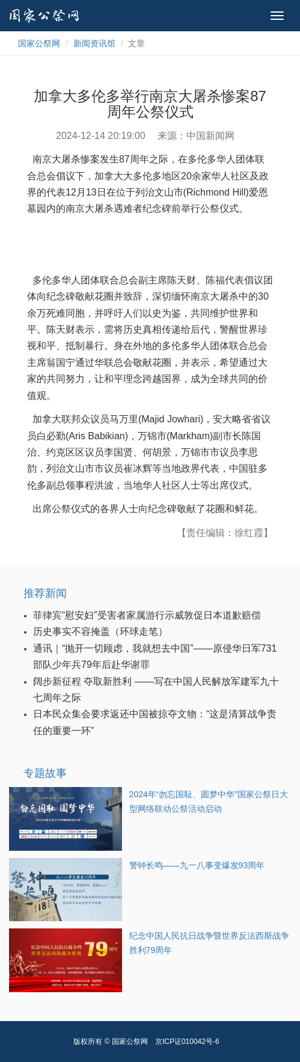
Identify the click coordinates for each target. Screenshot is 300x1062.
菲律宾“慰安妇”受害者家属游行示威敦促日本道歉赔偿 (147, 615)
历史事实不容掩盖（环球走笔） (100, 631)
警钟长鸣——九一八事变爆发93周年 (197, 865)
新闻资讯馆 (94, 43)
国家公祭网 (39, 43)
